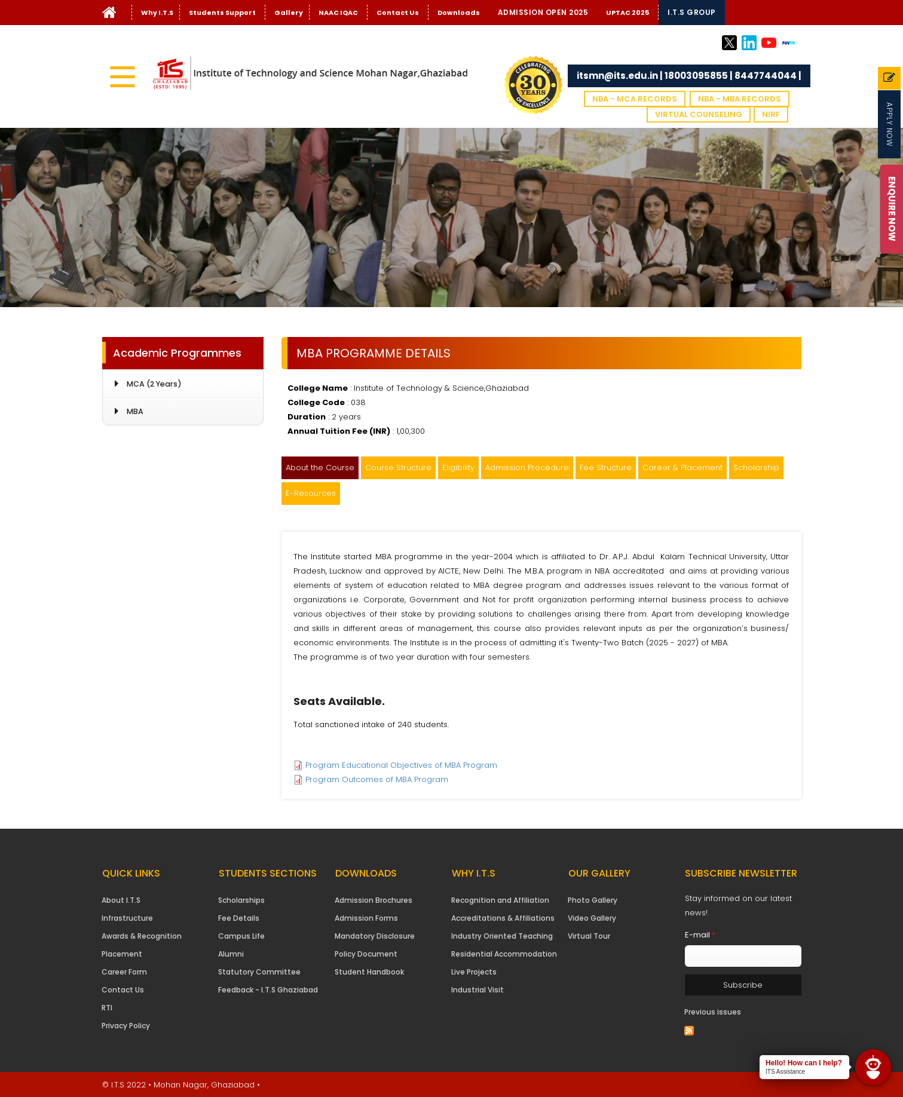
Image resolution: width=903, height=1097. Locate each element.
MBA (135, 411)
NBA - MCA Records (634, 99)
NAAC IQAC (338, 12)
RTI (107, 1008)
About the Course (320, 467)
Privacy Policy (126, 1026)
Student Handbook (369, 972)
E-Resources (311, 493)
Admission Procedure (527, 467)
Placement (122, 954)
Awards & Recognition (142, 936)
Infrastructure (127, 918)
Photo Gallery (592, 900)
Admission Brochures (373, 900)
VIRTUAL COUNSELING (698, 114)
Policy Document (366, 954)
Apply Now (889, 124)
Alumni (231, 954)
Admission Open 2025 (543, 12)
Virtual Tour (589, 936)
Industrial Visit (477, 990)
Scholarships (241, 900)
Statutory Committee (259, 972)
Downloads (458, 12)
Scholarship (756, 467)
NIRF (771, 114)
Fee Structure (606, 467)
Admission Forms (366, 918)
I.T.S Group (692, 12)
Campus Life (241, 936)
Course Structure (398, 467)
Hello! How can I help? (804, 1063)
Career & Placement (682, 467)
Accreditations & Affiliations (503, 918)
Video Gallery (592, 918)
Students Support (222, 12)
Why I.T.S (157, 12)
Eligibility (458, 467)
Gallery (288, 12)
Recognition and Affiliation (500, 900)
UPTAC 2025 (627, 12)
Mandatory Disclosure (375, 936)
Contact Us (397, 12)
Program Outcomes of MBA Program (376, 779)
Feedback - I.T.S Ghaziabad (268, 990)
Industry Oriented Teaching (502, 936)
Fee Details (238, 918)
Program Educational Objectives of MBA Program (401, 765)
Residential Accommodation (504, 954)
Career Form (124, 972)
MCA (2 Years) (154, 384)
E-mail (700, 934)
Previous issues (712, 1012)
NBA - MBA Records (739, 99)
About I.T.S (121, 900)
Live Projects (474, 972)
